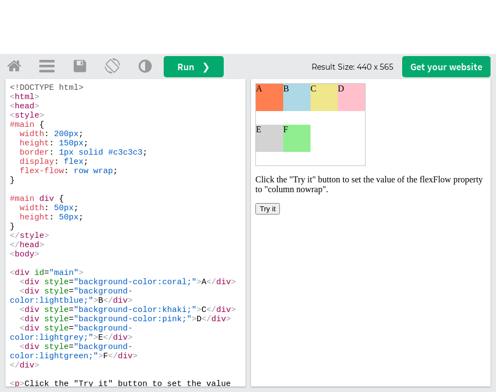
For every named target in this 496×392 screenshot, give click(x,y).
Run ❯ (193, 66)
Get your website (446, 66)
